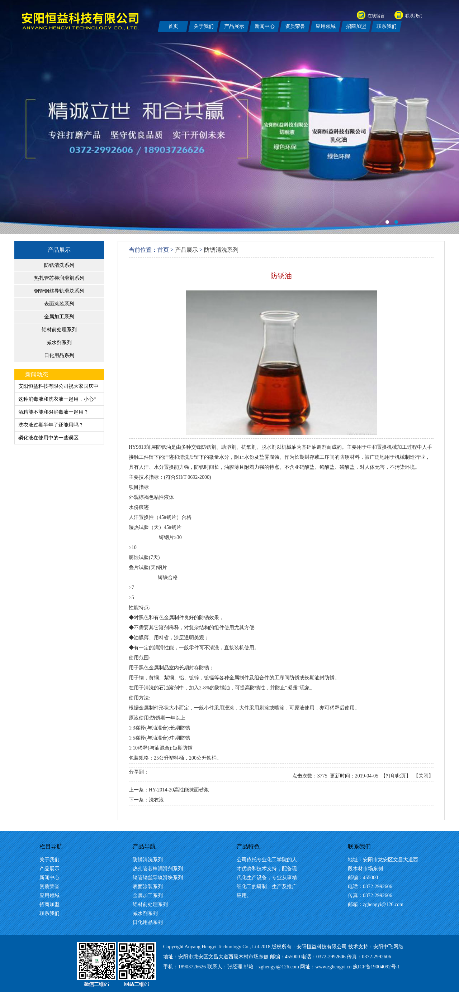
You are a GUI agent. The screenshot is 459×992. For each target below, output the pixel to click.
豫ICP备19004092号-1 (376, 966)
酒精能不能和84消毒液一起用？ (53, 412)
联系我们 (413, 15)
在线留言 (376, 15)
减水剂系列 (59, 342)
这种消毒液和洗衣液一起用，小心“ (57, 399)
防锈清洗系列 (59, 265)
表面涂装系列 (59, 304)
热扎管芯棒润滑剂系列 (59, 278)
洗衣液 (156, 800)
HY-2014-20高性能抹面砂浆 (179, 790)
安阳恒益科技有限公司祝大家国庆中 (58, 386)
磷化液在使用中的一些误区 (48, 437)
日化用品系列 (59, 355)
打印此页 (396, 776)
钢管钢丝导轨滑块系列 (59, 291)
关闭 (423, 776)
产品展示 (59, 250)
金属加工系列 (59, 316)
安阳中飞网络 (388, 946)
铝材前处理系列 (59, 329)
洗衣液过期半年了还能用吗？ (51, 425)
